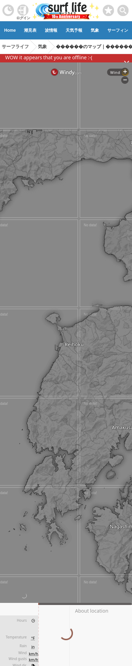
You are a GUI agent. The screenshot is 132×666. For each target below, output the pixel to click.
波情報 (51, 30)
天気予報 (74, 30)
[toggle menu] (123, 8)
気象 (95, 30)
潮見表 (30, 30)
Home (10, 30)
